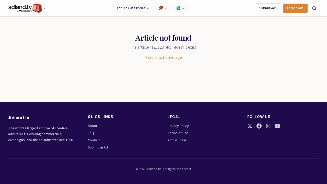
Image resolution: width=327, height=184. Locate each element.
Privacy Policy (178, 126)
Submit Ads (268, 8)
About (92, 126)
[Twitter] (249, 126)
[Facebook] (259, 126)
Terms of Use (178, 133)
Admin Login (177, 140)
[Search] (314, 8)
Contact (94, 140)
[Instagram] (268, 126)
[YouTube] (277, 126)
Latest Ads (295, 8)
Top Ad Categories (132, 8)
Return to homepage (163, 57)
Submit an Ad (98, 147)
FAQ (91, 133)
